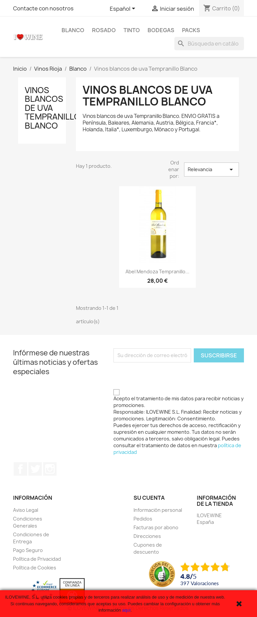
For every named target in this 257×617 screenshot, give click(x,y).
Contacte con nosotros (43, 8)
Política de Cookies (34, 567)
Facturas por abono (156, 527)
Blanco (73, 30)
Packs (191, 30)
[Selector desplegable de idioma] (124, 9)
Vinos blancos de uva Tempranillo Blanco (52, 107)
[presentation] (164, 375)
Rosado (104, 30)
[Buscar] (209, 43)
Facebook (20, 469)
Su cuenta (149, 497)
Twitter (35, 469)
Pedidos (143, 519)
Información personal (158, 510)
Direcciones (147, 536)
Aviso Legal (25, 510)
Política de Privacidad (37, 559)
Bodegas (161, 30)
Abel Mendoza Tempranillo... (157, 271)
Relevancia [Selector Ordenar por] (211, 169)
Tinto (131, 30)
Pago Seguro (28, 550)
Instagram (50, 469)
